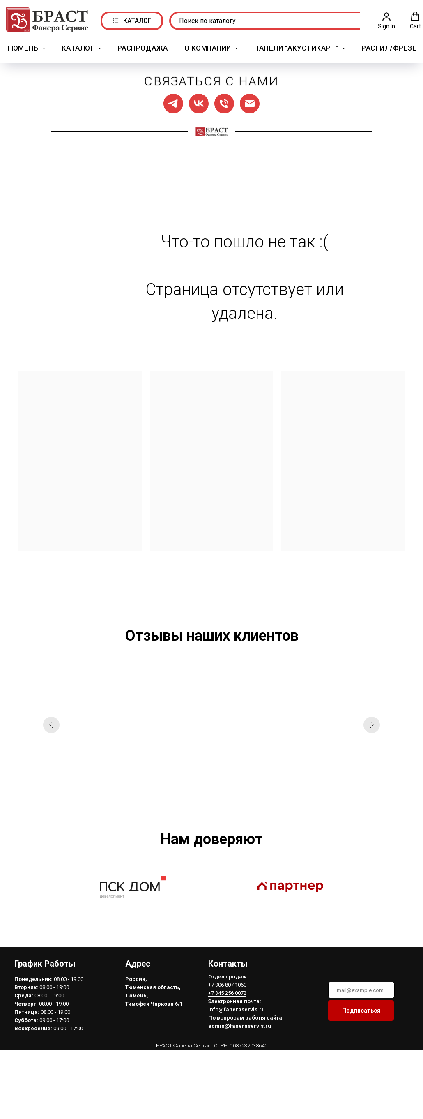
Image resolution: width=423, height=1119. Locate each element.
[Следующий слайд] (371, 722)
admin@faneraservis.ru (238, 1023)
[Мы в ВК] (199, 101)
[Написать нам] (250, 101)
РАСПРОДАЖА (142, 46)
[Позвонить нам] (224, 101)
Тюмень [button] (23, 46)
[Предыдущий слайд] (51, 722)
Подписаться (360, 1007)
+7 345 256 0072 (226, 990)
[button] (386, 19)
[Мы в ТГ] (173, 101)
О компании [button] (208, 46)
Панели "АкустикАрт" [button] (297, 46)
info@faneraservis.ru (235, 1007)
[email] (360, 987)
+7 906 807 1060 (226, 982)
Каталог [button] (79, 46)
